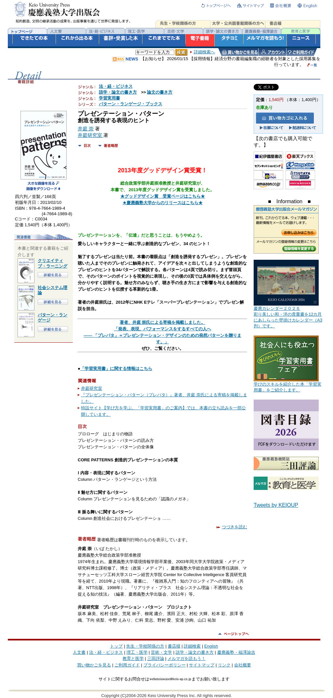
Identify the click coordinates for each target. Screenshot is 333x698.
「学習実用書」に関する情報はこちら (116, 368)
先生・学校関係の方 (145, 646)
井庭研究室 (90, 135)
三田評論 (155, 658)
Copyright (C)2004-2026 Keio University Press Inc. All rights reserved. (166, 695)
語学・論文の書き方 (118, 92)
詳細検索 (192, 646)
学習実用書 (109, 98)
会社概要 (242, 665)
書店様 (174, 646)
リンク (224, 665)
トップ (116, 646)
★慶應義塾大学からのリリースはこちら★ (163, 202)
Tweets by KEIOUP (276, 505)
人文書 (79, 652)
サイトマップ (201, 665)
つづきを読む (232, 526)
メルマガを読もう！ (186, 658)
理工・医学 (137, 652)
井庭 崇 (86, 128)
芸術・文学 (161, 652)
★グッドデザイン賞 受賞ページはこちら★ (162, 196)
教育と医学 (133, 658)
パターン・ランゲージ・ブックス (130, 103)
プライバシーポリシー (164, 665)
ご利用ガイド (127, 665)
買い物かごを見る (94, 665)
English (211, 646)
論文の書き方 (159, 92)
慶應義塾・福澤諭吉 (236, 652)
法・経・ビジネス (116, 86)
